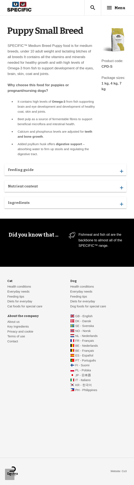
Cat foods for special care (24, 306)
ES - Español (84, 355)
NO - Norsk (83, 331)
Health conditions (19, 286)
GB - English (84, 316)
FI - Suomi (82, 365)
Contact (12, 341)
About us (13, 321)
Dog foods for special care (88, 306)
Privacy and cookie (20, 331)
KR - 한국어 (83, 385)
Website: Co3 (119, 471)
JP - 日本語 (83, 375)
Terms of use (16, 336)
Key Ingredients (18, 326)
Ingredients (65, 204)
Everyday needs (18, 291)
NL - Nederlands (86, 336)
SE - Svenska (84, 326)
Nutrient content (65, 187)
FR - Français (84, 340)
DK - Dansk (83, 321)
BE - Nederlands (86, 345)
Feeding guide (65, 171)
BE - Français (84, 350)
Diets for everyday (19, 301)
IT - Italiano (83, 380)
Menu (115, 8)
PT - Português (85, 360)
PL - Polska (83, 370)
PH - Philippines (86, 390)
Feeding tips (15, 296)
